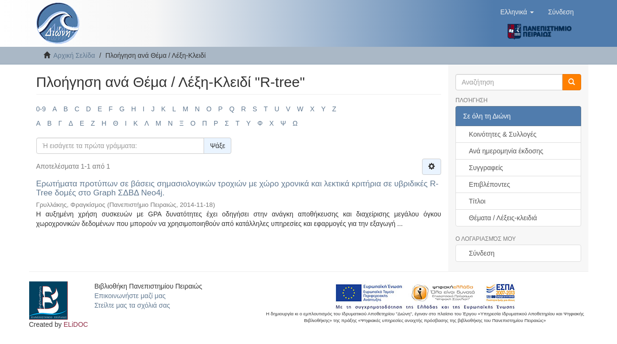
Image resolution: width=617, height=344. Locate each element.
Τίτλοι (477, 201)
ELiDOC (76, 324)
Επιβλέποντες (489, 184)
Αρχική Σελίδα (74, 55)
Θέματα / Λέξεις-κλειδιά (503, 218)
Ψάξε (217, 146)
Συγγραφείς (486, 168)
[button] (517, 12)
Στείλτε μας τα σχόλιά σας (132, 305)
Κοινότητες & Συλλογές (502, 134)
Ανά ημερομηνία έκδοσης (506, 151)
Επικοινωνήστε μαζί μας (129, 296)
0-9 (41, 109)
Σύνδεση (482, 253)
